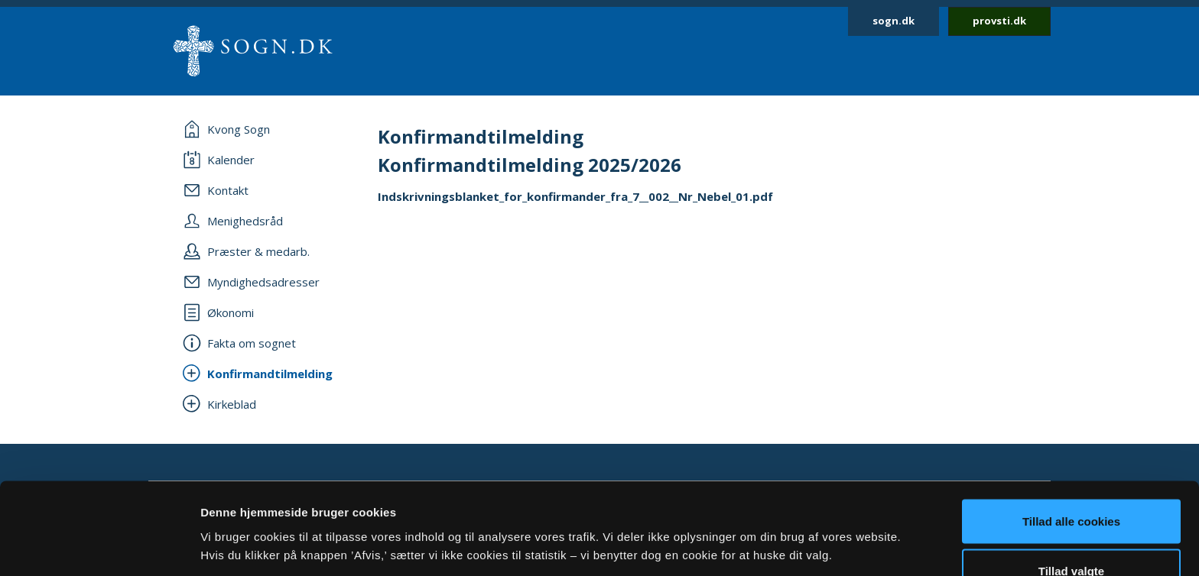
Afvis (1072, 535)
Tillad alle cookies (1071, 435)
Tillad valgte (1071, 485)
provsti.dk (999, 21)
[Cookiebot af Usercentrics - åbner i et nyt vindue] (99, 546)
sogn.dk (893, 21)
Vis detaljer (795, 518)
